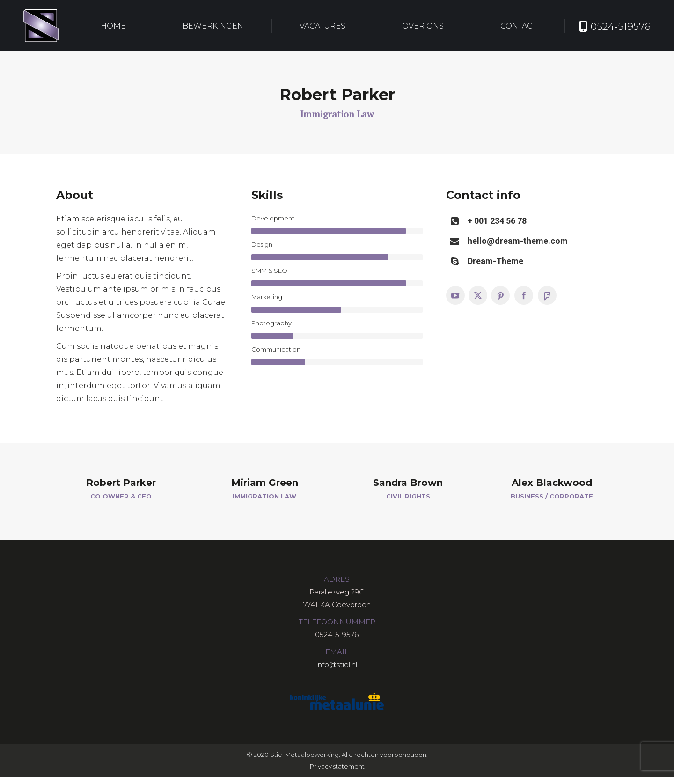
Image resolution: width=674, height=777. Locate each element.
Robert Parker (121, 482)
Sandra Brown (408, 482)
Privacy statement (337, 766)
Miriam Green (264, 482)
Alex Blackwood (552, 482)
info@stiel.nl (336, 664)
